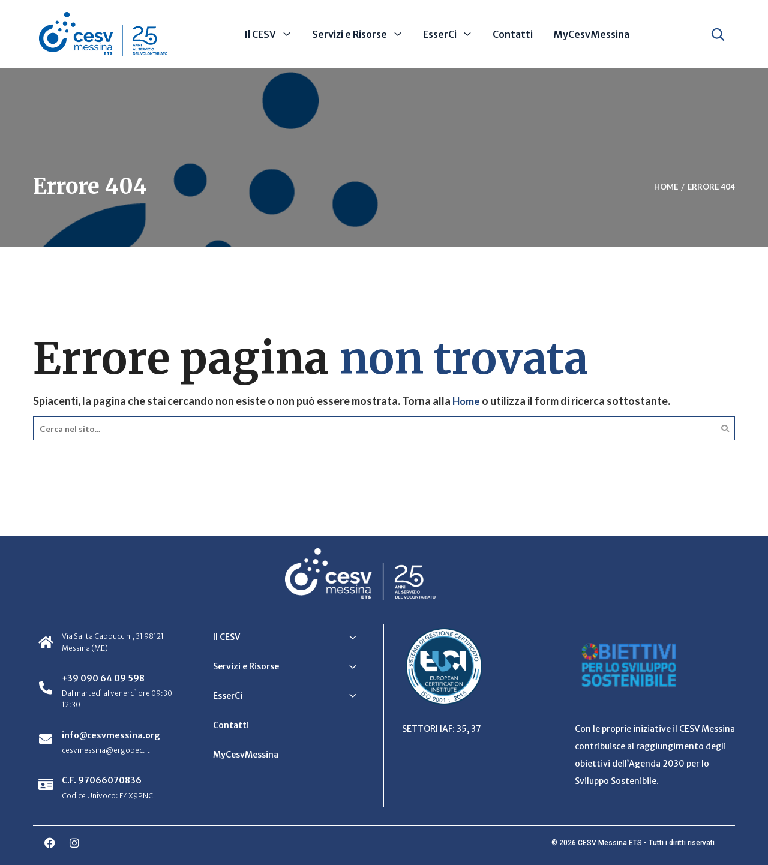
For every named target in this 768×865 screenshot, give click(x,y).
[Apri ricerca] (718, 34)
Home (466, 400)
